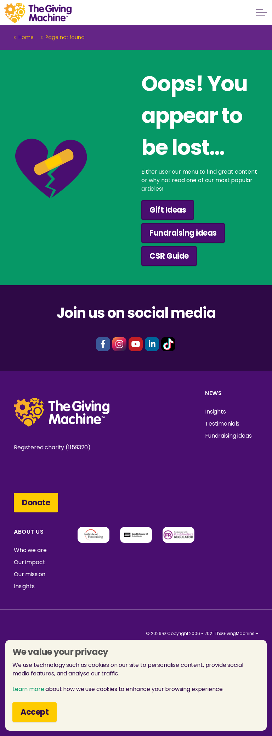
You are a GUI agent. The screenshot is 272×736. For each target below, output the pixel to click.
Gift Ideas (167, 210)
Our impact (29, 562)
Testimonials (222, 424)
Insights (215, 412)
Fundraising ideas (183, 233)
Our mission (29, 574)
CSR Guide (169, 256)
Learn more (28, 689)
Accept (34, 712)
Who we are (30, 550)
